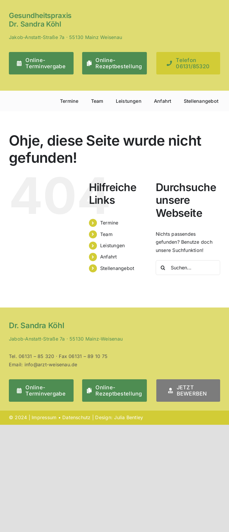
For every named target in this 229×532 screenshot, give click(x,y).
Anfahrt (108, 257)
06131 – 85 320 (36, 356)
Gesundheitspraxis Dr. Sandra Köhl (40, 19)
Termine (109, 223)
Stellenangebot (117, 268)
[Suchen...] (188, 267)
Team (106, 234)
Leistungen (112, 245)
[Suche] (163, 267)
